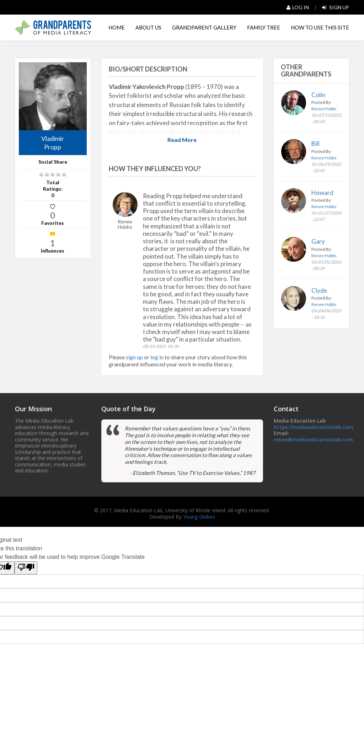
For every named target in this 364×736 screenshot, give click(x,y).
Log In (298, 7)
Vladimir (53, 142)
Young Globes (199, 516)
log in (157, 357)
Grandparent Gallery (204, 27)
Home (116, 27)
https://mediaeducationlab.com (313, 427)
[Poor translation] (26, 567)
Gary (318, 241)
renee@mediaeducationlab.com (313, 439)
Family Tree (263, 27)
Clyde (319, 290)
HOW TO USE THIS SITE (320, 27)
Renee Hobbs (324, 108)
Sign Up (335, 7)
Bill (315, 143)
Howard (322, 192)
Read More (182, 139)
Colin (318, 95)
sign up (134, 357)
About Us (148, 27)
